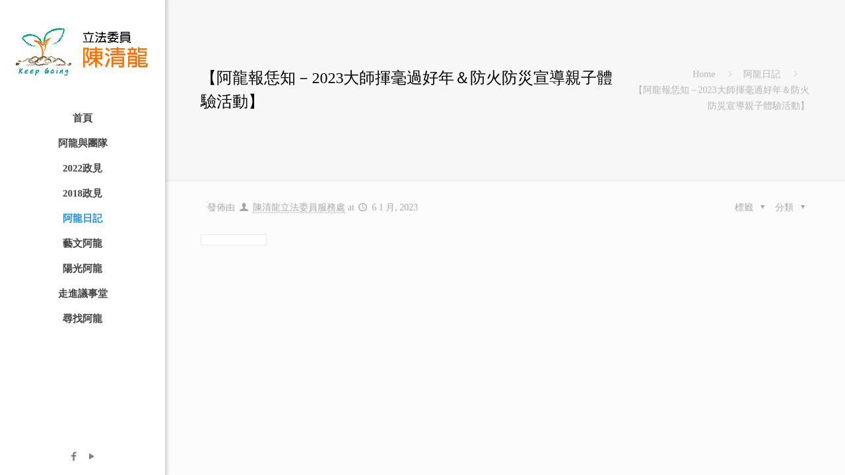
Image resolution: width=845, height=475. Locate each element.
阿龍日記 (761, 74)
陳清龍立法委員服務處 (299, 207)
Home (704, 74)
